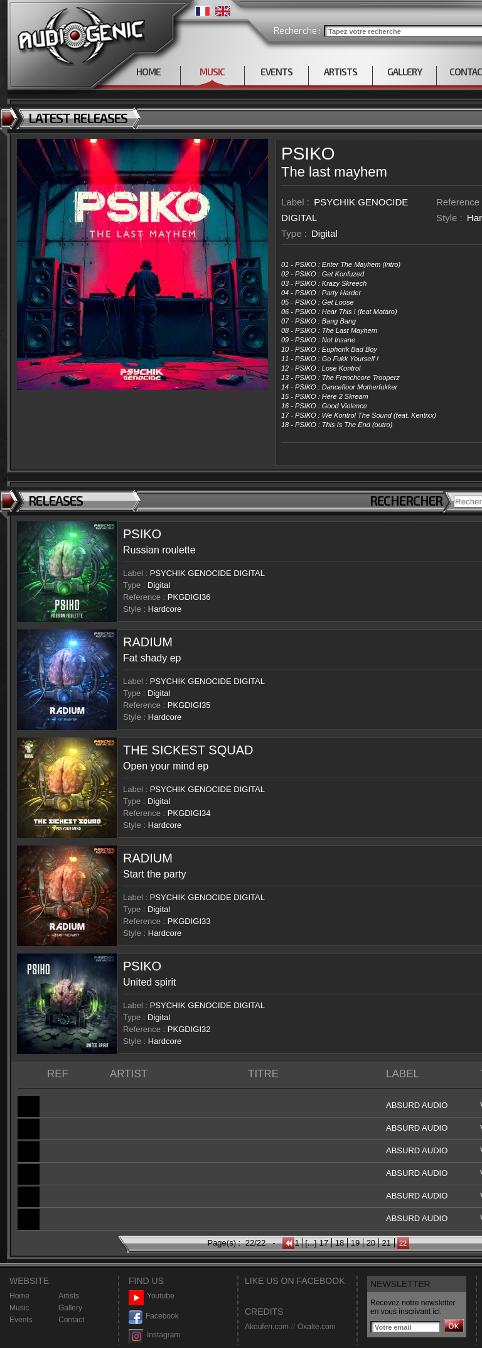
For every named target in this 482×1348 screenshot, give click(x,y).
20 (371, 1242)
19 (355, 1242)
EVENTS (276, 71)
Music (19, 1307)
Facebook (154, 1316)
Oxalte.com (316, 1326)
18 (339, 1242)
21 (386, 1242)
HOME (148, 71)
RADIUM (148, 642)
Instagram (154, 1335)
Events (21, 1319)
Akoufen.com (267, 1326)
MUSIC (212, 71)
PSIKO (308, 153)
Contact (71, 1319)
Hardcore (164, 609)
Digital (324, 233)
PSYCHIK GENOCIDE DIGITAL (207, 573)
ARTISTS (340, 71)
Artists (68, 1295)
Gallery (70, 1307)
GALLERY (404, 71)
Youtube (151, 1296)
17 (323, 1242)
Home (19, 1295)
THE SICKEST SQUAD (188, 750)
